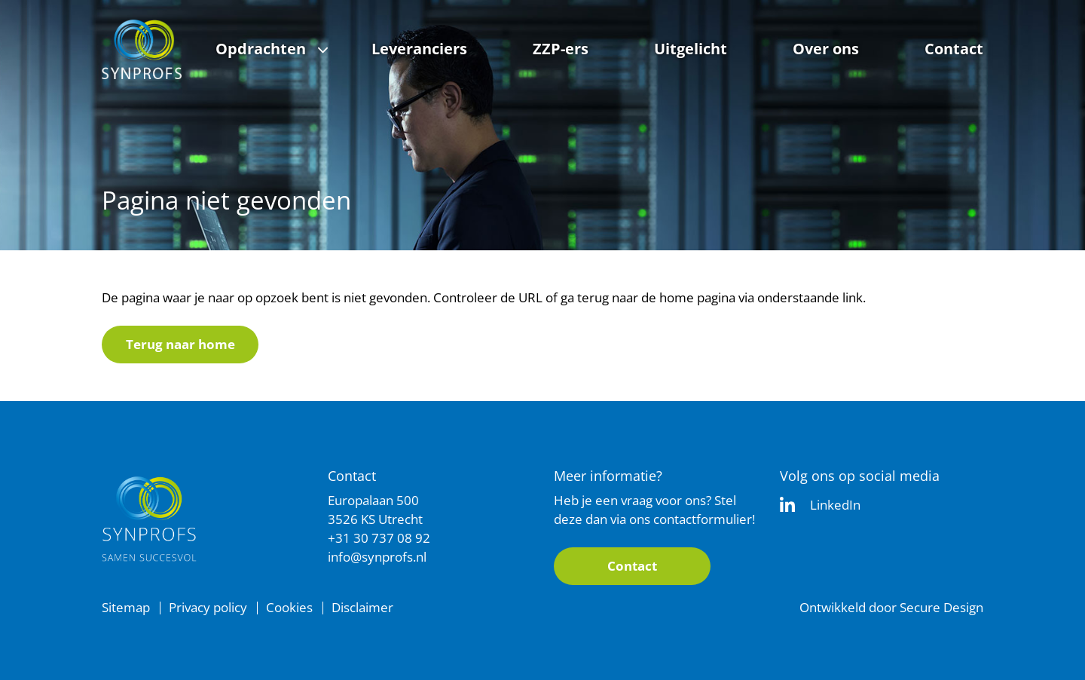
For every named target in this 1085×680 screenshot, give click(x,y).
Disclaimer (362, 607)
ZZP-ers (560, 48)
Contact (954, 48)
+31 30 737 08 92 (379, 538)
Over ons (826, 48)
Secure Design (941, 607)
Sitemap (126, 607)
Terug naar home (180, 344)
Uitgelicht (690, 48)
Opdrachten (260, 48)
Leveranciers (419, 48)
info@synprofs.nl (377, 556)
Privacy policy (208, 607)
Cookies (289, 607)
